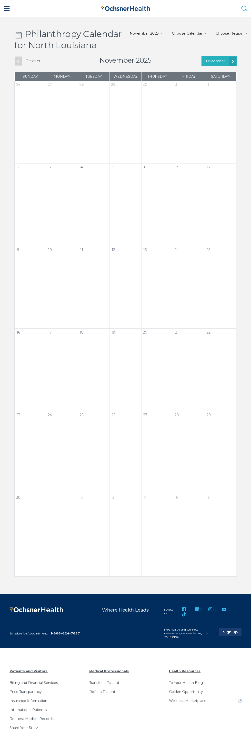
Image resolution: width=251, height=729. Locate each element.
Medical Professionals (109, 671)
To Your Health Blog (186, 683)
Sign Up (232, 631)
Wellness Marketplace (187, 701)
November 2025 (145, 33)
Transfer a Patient (104, 683)
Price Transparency (26, 692)
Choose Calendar (188, 33)
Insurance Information (28, 701)
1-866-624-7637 (65, 633)
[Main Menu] (7, 8)
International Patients (28, 710)
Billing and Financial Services (34, 683)
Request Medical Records (31, 719)
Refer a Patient (102, 692)
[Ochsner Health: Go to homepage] (125, 7)
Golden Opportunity (186, 692)
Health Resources (185, 671)
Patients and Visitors (29, 671)
